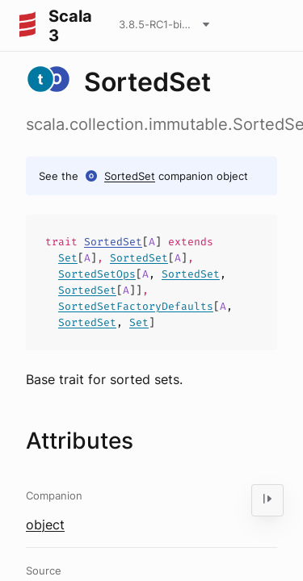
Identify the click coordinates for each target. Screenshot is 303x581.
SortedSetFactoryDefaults (135, 306)
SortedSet (129, 175)
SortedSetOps (97, 274)
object (45, 524)
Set (68, 258)
